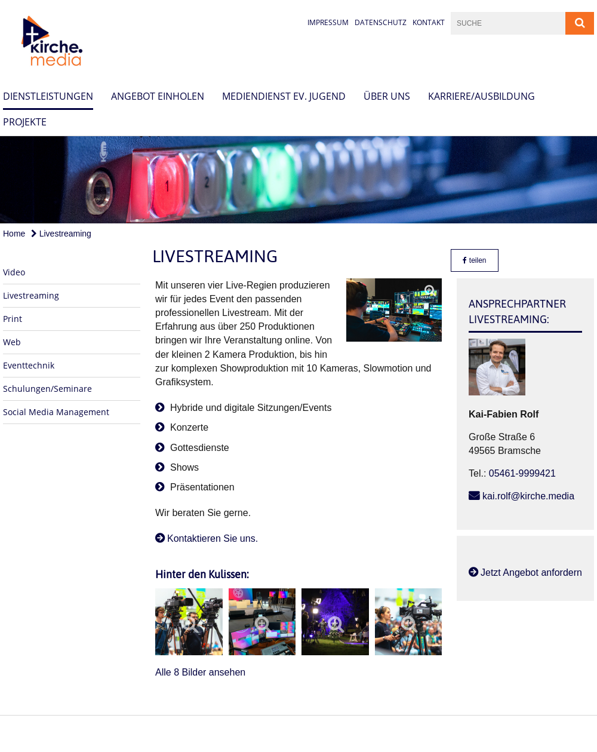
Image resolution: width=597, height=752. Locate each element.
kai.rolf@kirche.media (528, 496)
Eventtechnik (28, 365)
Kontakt (429, 22)
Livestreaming (61, 233)
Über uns (387, 96)
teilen (474, 260)
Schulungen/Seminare (47, 388)
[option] (298, 179)
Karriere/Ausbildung (481, 96)
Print (12, 318)
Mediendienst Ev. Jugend (284, 96)
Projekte (25, 121)
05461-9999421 (522, 473)
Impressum (328, 22)
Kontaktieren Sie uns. (212, 538)
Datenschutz (381, 22)
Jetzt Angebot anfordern (531, 572)
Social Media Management (56, 412)
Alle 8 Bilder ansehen (200, 672)
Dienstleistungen (48, 96)
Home (14, 233)
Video (14, 272)
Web (12, 342)
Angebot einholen (157, 96)
